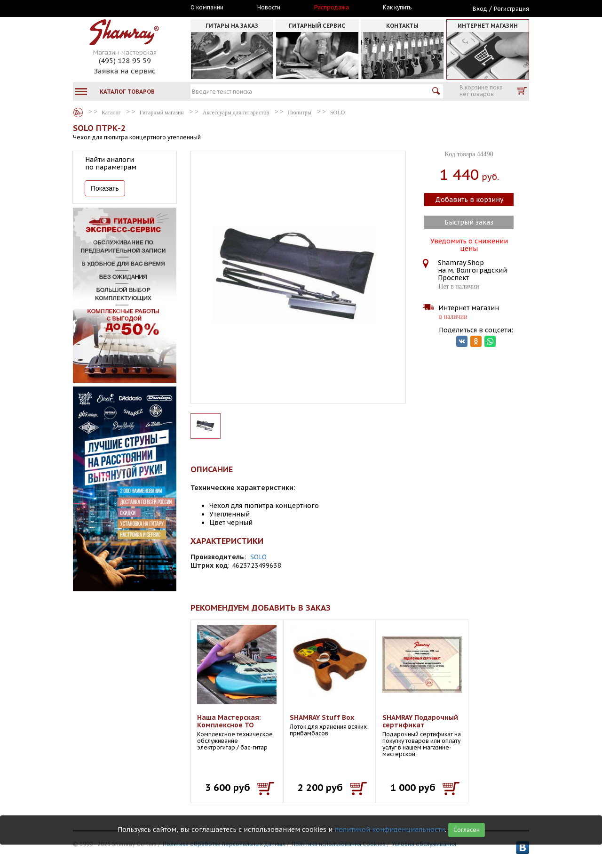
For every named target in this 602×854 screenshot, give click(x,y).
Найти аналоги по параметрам (110, 163)
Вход (480, 8)
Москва (116, 8)
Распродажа (331, 7)
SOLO (258, 557)
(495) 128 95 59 (125, 60)
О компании (206, 7)
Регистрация (511, 8)
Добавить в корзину (469, 199)
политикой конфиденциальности (389, 829)
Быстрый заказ (468, 222)
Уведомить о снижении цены (469, 243)
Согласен (466, 829)
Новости (268, 7)
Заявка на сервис (125, 70)
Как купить (397, 7)
